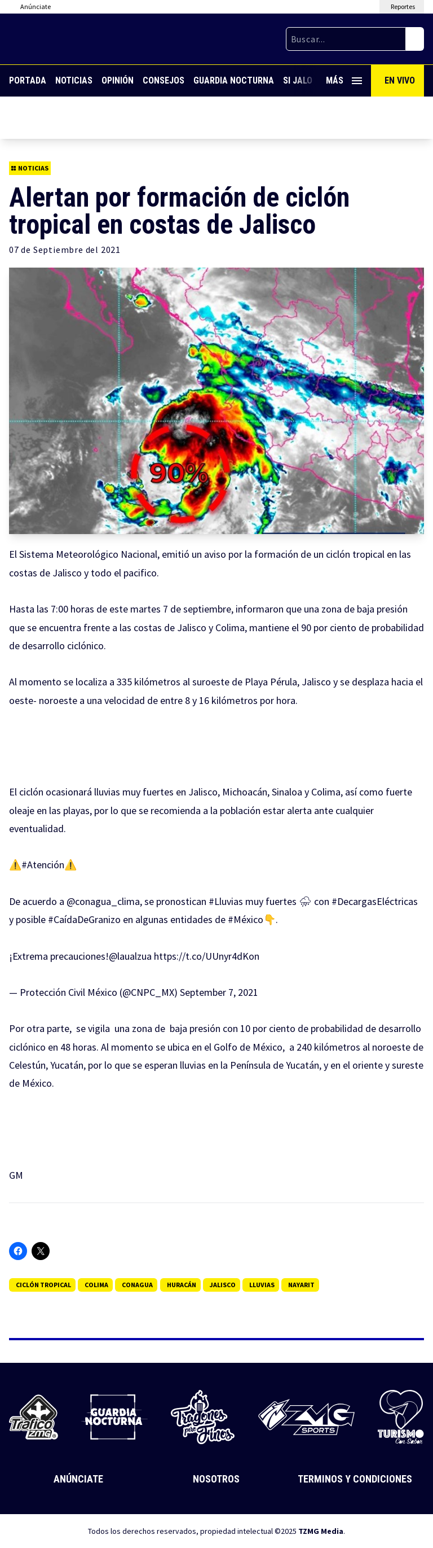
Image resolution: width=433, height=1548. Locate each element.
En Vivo (400, 80)
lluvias (262, 1284)
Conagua (137, 1284)
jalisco (223, 1284)
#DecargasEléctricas (375, 901)
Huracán (181, 1284)
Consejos (163, 80)
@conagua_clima (103, 901)
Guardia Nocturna (233, 80)
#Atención (42, 864)
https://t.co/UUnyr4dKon (206, 956)
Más (344, 80)
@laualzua (130, 956)
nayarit (301, 1284)
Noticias (73, 80)
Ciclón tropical (43, 1284)
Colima (96, 1284)
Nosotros (216, 1479)
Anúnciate (78, 1479)
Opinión (117, 80)
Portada (27, 80)
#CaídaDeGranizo (84, 919)
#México (245, 919)
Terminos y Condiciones (355, 1479)
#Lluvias (226, 901)
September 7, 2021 (219, 992)
